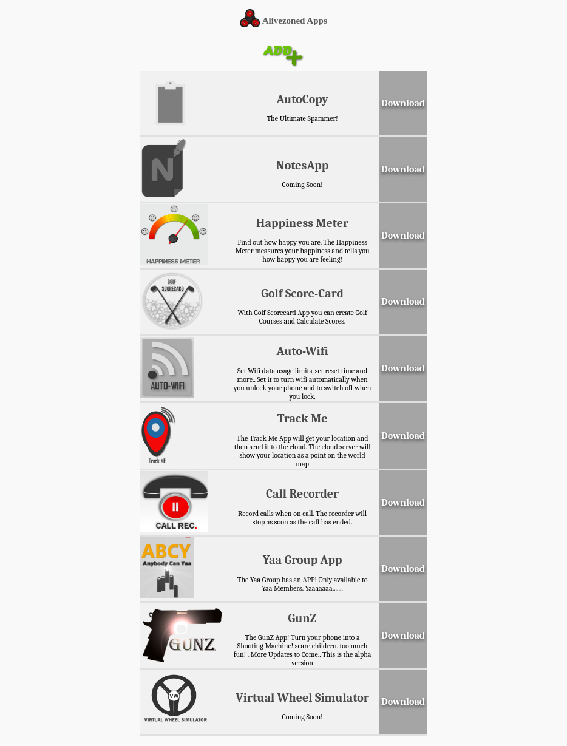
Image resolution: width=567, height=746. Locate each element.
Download (403, 103)
